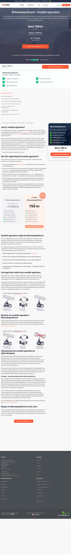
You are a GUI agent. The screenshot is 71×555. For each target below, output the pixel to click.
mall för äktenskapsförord (9, 402)
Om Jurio (38, 461)
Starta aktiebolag (4, 479)
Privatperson (30, 5)
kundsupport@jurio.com (36, 1)
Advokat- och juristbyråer (41, 482)
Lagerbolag (45, 5)
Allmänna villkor (40, 488)
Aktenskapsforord (13, 122)
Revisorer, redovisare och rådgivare (43, 479)
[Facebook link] (11, 512)
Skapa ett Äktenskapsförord (24, 419)
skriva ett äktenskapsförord (8, 326)
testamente (31, 174)
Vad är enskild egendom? (7, 96)
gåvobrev (7, 170)
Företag (22, 5)
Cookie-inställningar (40, 499)
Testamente (3, 488)
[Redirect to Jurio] (35, 513)
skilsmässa (17, 133)
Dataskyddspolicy (40, 493)
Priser (39, 5)
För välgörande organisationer (42, 485)
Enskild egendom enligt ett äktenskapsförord (12, 101)
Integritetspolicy (40, 491)
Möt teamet (39, 463)
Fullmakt (2, 491)
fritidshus (34, 253)
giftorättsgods (25, 132)
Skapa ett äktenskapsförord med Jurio (10, 114)
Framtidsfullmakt (4, 485)
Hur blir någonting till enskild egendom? (10, 98)
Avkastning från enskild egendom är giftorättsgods (10, 111)
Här (2, 152)
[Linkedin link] (13, 512)
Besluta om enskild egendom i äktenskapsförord (8, 107)
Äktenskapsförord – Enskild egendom (26, 122)
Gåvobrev (3, 493)
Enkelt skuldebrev (4, 496)
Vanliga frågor (39, 458)
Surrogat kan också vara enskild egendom (11, 103)
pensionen (24, 144)
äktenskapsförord (21, 164)
